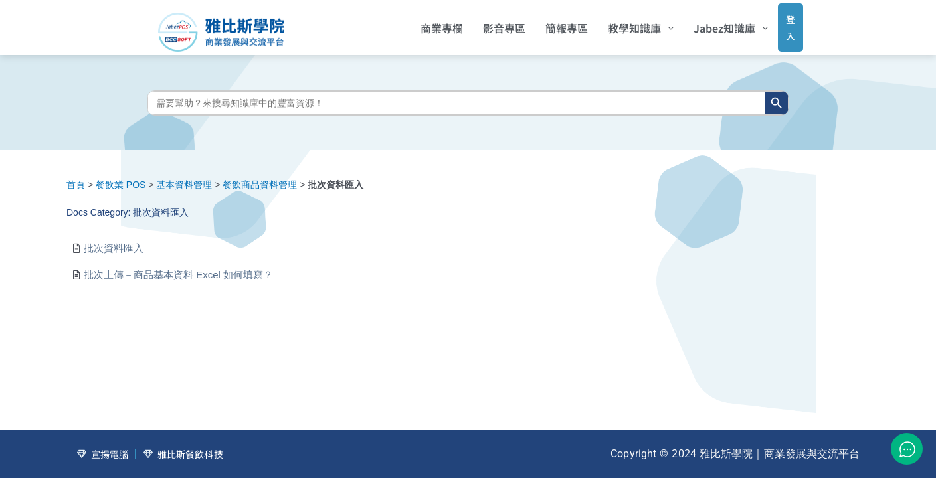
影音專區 (487, 23)
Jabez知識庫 (713, 23)
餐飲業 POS (120, 175)
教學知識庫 (623, 23)
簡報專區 (549, 23)
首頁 (75, 175)
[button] (623, 23)
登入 (778, 22)
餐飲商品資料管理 (260, 175)
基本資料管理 (184, 175)
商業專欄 (424, 23)
